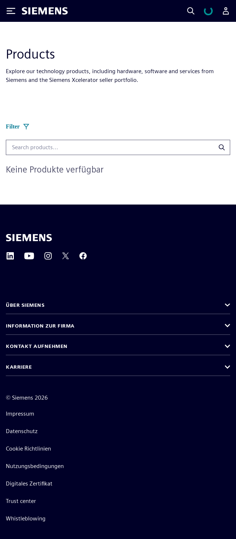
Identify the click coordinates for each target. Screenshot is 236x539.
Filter (18, 126)
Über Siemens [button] (25, 305)
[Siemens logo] (45, 11)
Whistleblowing (26, 518)
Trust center (21, 501)
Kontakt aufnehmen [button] (37, 346)
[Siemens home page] (29, 237)
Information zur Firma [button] (40, 326)
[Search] (191, 11)
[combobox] (109, 147)
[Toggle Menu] (11, 11)
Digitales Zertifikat (29, 483)
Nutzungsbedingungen (35, 466)
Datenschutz (22, 431)
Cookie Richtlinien (28, 448)
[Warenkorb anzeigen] (208, 11)
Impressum (20, 413)
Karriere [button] (19, 367)
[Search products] (221, 147)
